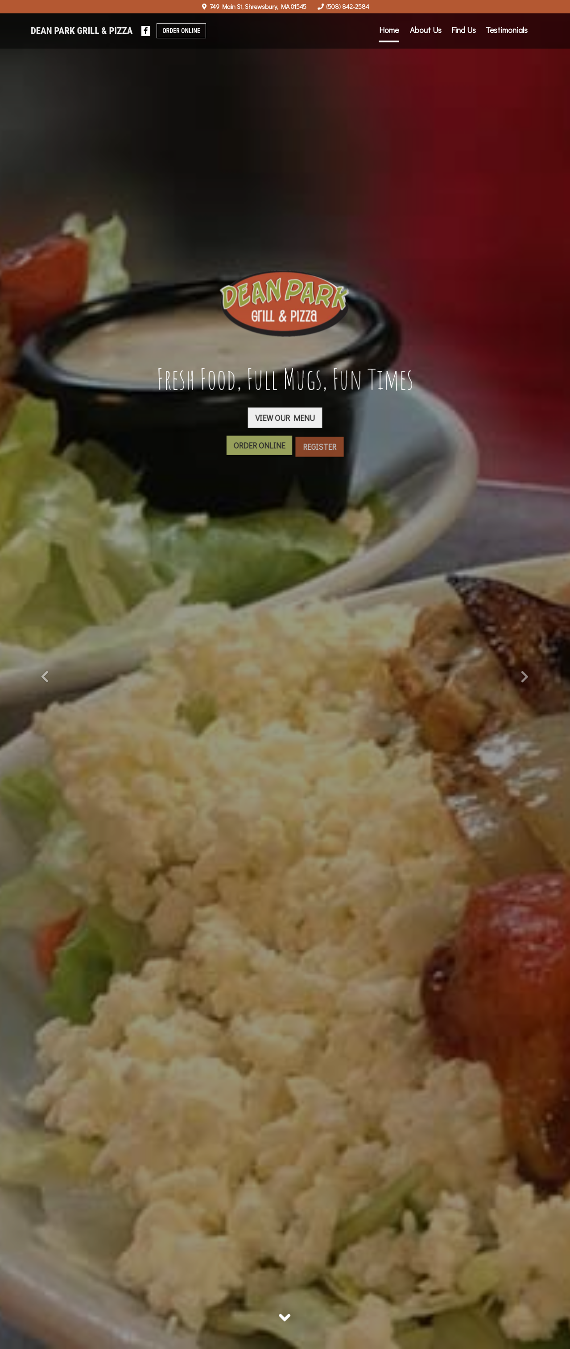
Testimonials (507, 30)
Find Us (463, 30)
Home (389, 30)
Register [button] (319, 452)
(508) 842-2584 (347, 6)
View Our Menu (285, 420)
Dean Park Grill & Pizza (81, 30)
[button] (42, 675)
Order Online (181, 30)
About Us (426, 30)
